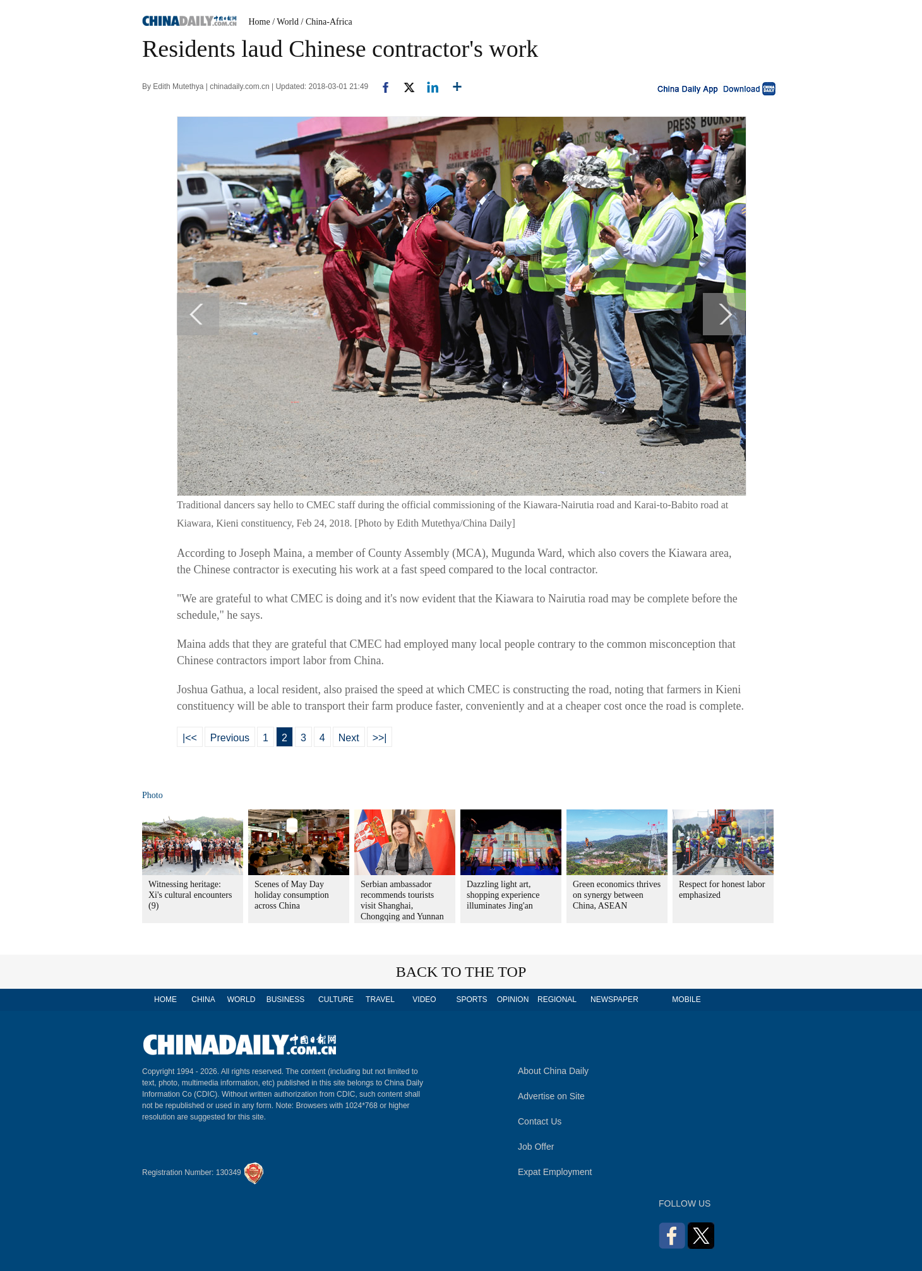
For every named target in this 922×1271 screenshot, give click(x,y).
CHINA (203, 999)
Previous (229, 737)
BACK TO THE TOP (461, 972)
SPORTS (471, 999)
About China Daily (553, 1071)
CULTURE (336, 999)
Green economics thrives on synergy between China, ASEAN (617, 895)
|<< (190, 737)
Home (259, 22)
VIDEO (424, 999)
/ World (285, 22)
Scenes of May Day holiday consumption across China (291, 895)
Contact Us (539, 1121)
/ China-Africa (326, 22)
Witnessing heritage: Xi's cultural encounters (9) (190, 895)
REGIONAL (557, 999)
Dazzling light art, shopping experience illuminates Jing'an (503, 895)
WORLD (241, 999)
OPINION (513, 999)
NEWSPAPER (613, 999)
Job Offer (536, 1147)
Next (348, 737)
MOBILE (686, 999)
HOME (165, 999)
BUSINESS (285, 999)
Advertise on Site (551, 1096)
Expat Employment (555, 1172)
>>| (380, 737)
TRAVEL (380, 999)
